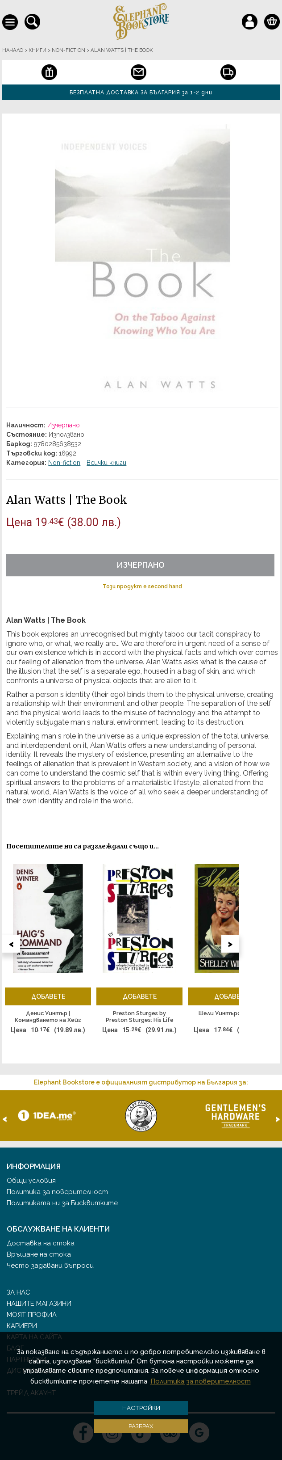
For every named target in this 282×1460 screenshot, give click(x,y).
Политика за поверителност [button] (200, 1381)
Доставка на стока (41, 1243)
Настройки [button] (141, 1407)
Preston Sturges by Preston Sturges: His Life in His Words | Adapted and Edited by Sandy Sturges (140, 1017)
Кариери (22, 1326)
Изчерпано (140, 565)
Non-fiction (64, 462)
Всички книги (106, 462)
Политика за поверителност (57, 1192)
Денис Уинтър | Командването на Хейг (48, 1017)
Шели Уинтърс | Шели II (231, 1013)
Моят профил (32, 1315)
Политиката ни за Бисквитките (62, 1203)
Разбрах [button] (141, 1426)
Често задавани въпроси (50, 1266)
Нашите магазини (39, 1304)
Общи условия (31, 1181)
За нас (18, 1292)
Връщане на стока (39, 1254)
